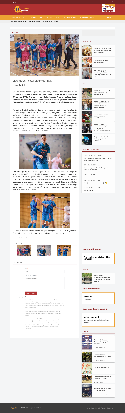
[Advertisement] (98, 221)
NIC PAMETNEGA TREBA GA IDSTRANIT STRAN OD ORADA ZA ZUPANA (96, 159)
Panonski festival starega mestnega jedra (102, 389)
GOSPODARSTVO (36, 21)
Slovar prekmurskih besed (92, 289)
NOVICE (25, 17)
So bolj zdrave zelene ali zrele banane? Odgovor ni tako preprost (102, 50)
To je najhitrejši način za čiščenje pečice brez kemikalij (102, 139)
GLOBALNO (21, 21)
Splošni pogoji (97, 407)
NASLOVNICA (16, 17)
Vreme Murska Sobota (87, 17)
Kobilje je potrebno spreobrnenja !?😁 (96, 183)
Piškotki (104, 407)
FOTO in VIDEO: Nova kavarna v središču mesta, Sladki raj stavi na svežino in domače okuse (102, 128)
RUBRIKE (33, 17)
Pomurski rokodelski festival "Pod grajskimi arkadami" (101, 342)
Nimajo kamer (88, 190)
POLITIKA (27, 21)
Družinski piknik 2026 (101, 367)
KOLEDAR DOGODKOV (70, 17)
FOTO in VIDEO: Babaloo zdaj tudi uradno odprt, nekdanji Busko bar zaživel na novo (102, 105)
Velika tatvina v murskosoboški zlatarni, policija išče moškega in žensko (102, 278)
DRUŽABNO (50, 17)
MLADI (50, 21)
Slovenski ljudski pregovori (92, 249)
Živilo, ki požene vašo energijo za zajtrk (101, 116)
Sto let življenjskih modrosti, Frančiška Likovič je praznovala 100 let (102, 73)
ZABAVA (55, 21)
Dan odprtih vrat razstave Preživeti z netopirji (102, 377)
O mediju (89, 407)
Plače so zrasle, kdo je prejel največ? (101, 62)
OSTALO (58, 17)
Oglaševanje (111, 407)
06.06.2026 (110, 17)
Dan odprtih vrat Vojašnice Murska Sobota (103, 356)
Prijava (14, 2)
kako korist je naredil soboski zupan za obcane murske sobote (96, 168)
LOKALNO (14, 21)
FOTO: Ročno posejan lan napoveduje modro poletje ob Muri (102, 93)
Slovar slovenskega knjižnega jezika (95, 309)
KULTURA (44, 21)
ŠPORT (41, 17)
